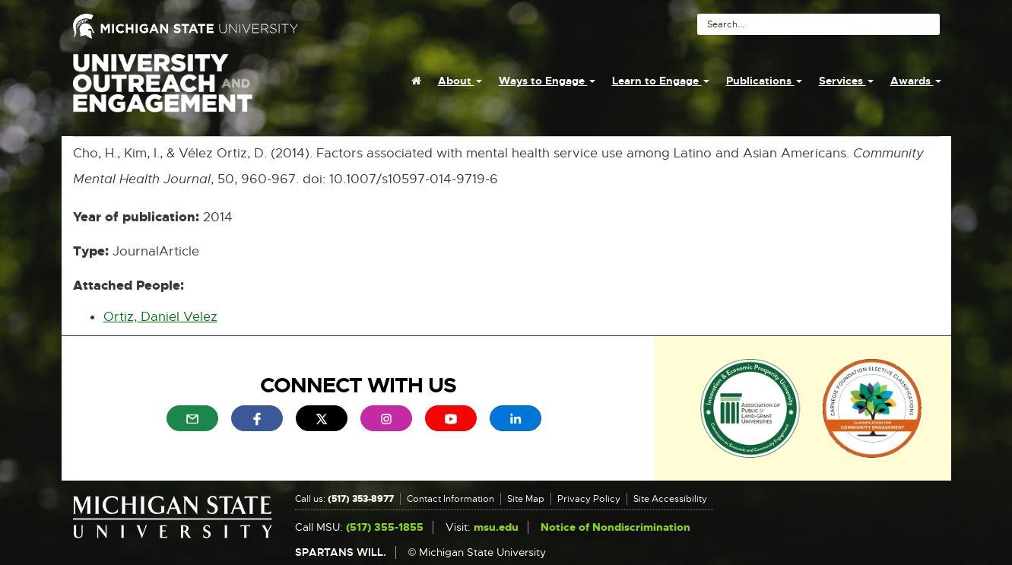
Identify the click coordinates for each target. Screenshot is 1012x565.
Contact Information (450, 499)
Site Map (525, 499)
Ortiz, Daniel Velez (160, 317)
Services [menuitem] (846, 80)
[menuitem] (416, 80)
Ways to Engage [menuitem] (547, 80)
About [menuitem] (460, 80)
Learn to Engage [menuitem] (660, 80)
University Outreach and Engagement (162, 91)
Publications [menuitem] (764, 80)
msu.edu (496, 527)
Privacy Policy (588, 499)
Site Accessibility (670, 499)
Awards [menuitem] (915, 80)
